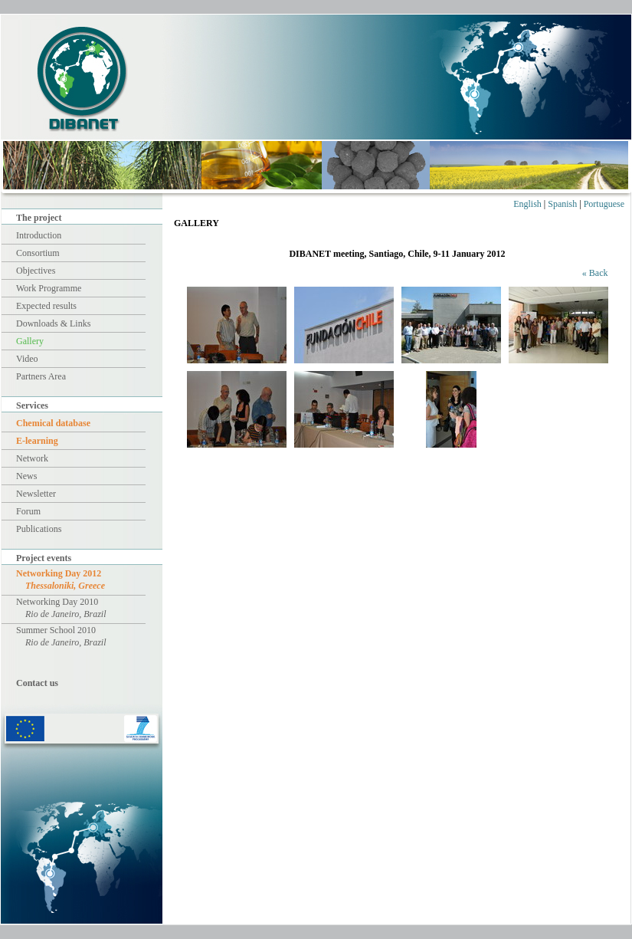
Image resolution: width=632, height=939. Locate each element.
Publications (38, 529)
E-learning (37, 440)
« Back (595, 273)
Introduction (38, 235)
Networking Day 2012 (60, 579)
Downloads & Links (53, 323)
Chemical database (53, 423)
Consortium (38, 253)
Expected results (46, 305)
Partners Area (41, 376)
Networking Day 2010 (61, 607)
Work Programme (48, 288)
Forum (28, 511)
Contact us (37, 683)
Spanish (562, 204)
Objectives (35, 270)
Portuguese (604, 204)
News (26, 476)
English (527, 204)
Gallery (30, 341)
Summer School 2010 (61, 636)
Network (32, 458)
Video (27, 358)
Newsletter (36, 493)
